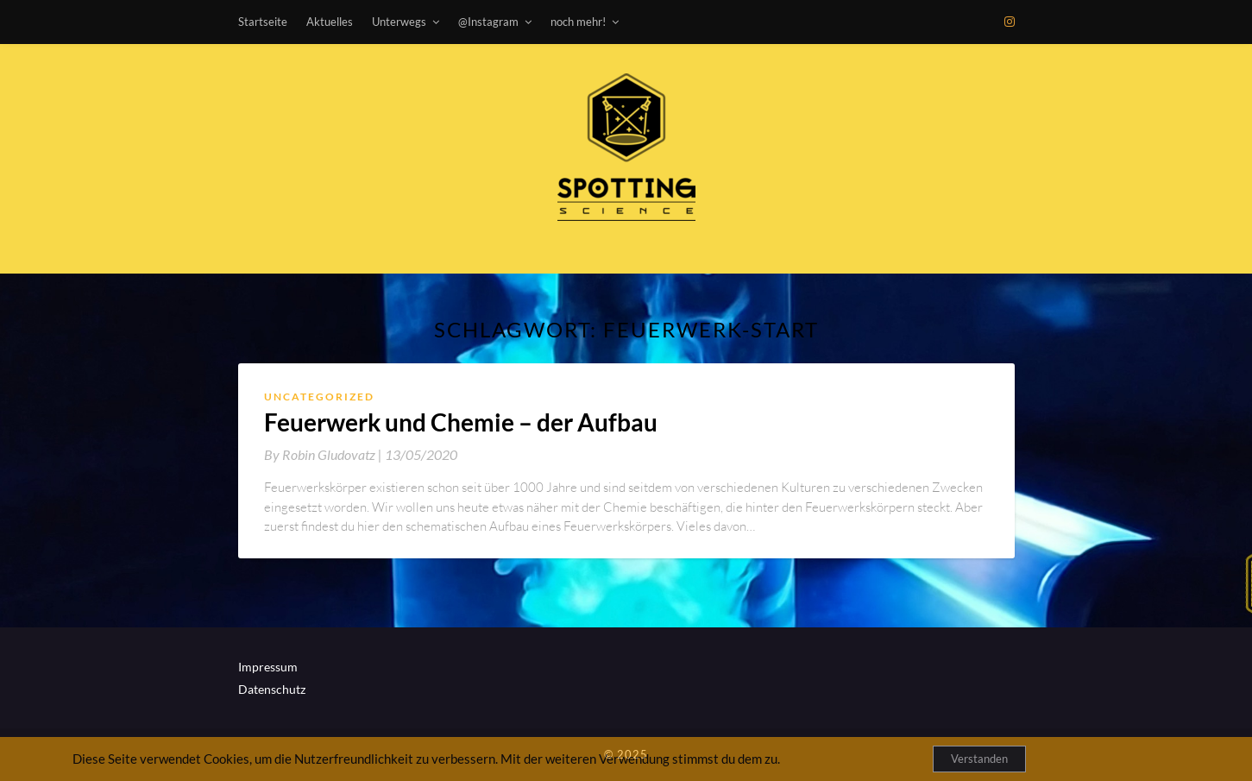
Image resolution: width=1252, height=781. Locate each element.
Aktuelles (329, 21)
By (324, 454)
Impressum (268, 666)
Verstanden (979, 758)
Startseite (262, 21)
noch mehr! (578, 21)
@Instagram (488, 21)
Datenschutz (271, 689)
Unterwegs (399, 21)
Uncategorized (319, 396)
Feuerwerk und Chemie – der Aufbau (460, 422)
